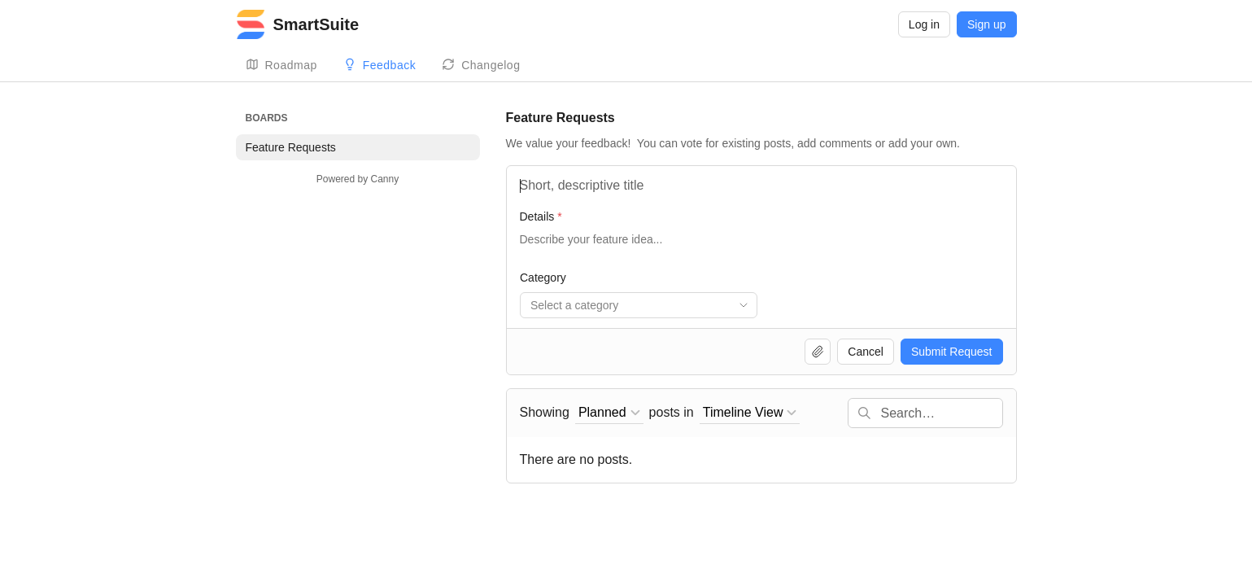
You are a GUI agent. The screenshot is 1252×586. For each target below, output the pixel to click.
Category (543, 277)
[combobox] (638, 305)
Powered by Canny (357, 179)
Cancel (865, 351)
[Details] (761, 247)
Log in (924, 24)
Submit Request (951, 351)
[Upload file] (818, 352)
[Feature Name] (761, 185)
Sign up (986, 24)
